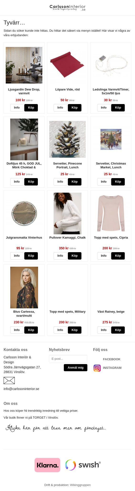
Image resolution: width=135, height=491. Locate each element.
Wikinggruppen (80, 485)
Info (17, 107)
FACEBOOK (112, 359)
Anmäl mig (75, 367)
